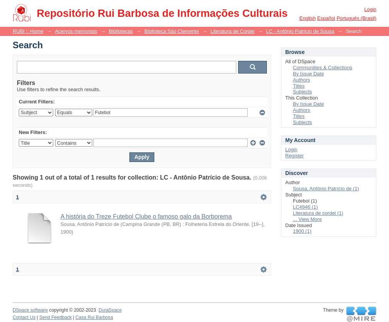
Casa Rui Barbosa (94, 317)
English (307, 18)
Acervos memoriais (76, 31)
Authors (301, 80)
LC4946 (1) (305, 207)
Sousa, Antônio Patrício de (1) (326, 188)
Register (294, 156)
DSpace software (30, 310)
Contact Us (24, 317)
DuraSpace (109, 310)
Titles (299, 86)
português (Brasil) (356, 18)
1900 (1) (302, 231)
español (326, 18)
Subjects (302, 92)
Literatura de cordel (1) (318, 213)
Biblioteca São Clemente (171, 31)
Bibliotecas (121, 31)
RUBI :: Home (28, 31)
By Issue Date (308, 74)
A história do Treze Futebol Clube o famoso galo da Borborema (146, 216)
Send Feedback (55, 317)
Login (370, 9)
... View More (307, 219)
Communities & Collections (322, 67)
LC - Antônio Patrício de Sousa (300, 31)
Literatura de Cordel (233, 31)
